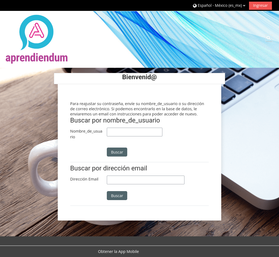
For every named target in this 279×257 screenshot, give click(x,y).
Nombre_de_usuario (86, 134)
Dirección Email (84, 179)
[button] (219, 5)
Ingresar (260, 5)
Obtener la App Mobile (118, 251)
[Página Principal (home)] (37, 39)
